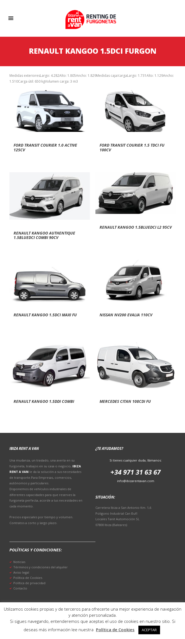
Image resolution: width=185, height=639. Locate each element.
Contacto (20, 588)
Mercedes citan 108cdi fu (125, 401)
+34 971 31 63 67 (135, 472)
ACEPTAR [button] (149, 629)
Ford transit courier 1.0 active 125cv (45, 147)
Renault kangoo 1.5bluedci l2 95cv (136, 227)
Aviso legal (21, 572)
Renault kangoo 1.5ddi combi (44, 401)
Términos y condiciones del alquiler (40, 567)
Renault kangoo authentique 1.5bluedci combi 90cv (44, 235)
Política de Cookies (27, 578)
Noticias (19, 562)
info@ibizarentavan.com (135, 481)
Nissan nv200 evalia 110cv (126, 314)
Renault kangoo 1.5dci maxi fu (45, 314)
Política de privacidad (29, 583)
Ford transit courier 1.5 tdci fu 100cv (132, 147)
